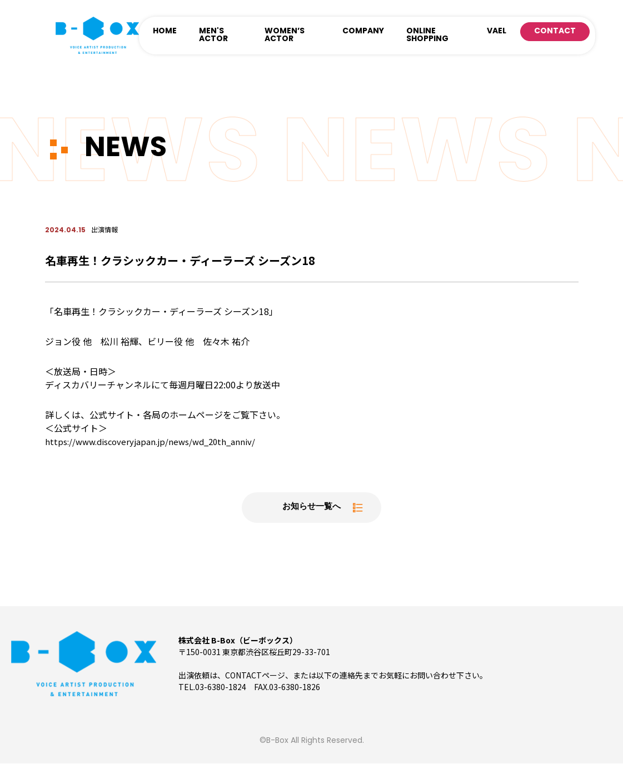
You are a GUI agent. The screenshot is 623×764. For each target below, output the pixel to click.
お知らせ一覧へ (312, 507)
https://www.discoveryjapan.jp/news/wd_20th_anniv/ (155, 441)
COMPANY (363, 31)
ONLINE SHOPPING (427, 35)
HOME (165, 31)
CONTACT (555, 31)
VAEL (496, 31)
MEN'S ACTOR (213, 35)
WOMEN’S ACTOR (285, 35)
